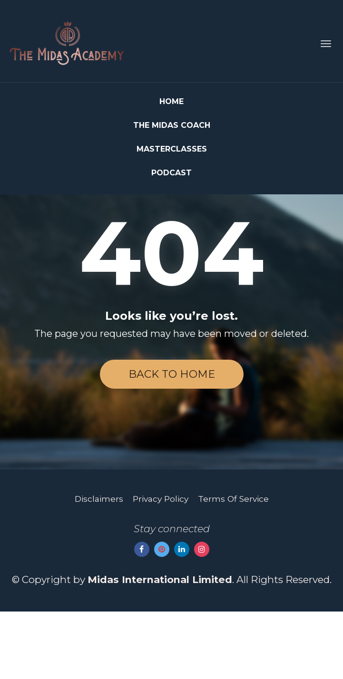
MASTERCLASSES (172, 148)
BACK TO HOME (171, 374)
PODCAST (171, 172)
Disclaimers (99, 566)
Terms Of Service (233, 566)
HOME (171, 101)
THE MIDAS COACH (171, 125)
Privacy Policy (160, 566)
